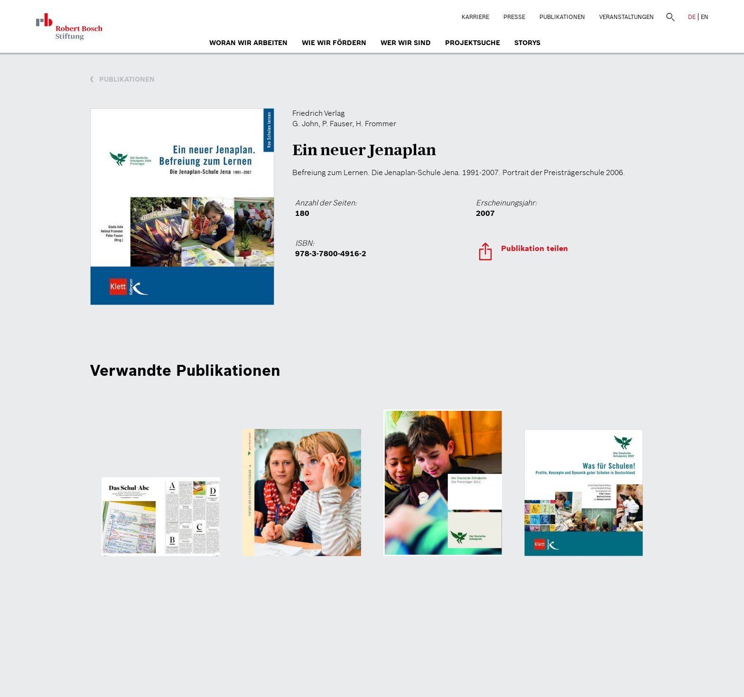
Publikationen (562, 16)
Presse (514, 16)
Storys (527, 42)
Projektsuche (472, 42)
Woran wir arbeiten (248, 42)
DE (692, 16)
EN (704, 16)
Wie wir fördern (334, 42)
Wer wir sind (406, 42)
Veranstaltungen (626, 16)
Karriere (475, 16)
